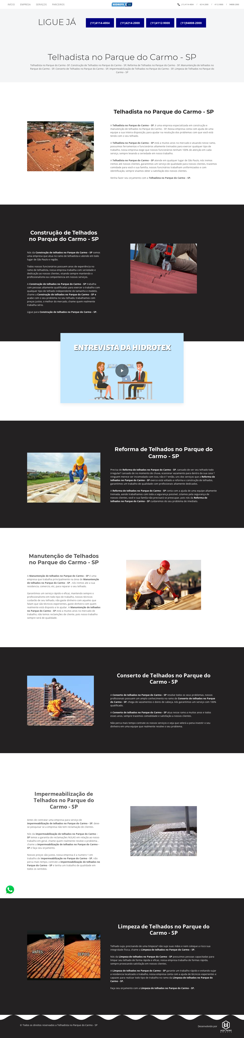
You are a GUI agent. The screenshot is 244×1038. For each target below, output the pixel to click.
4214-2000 (204, 4)
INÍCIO (11, 4)
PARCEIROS (58, 4)
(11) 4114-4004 (187, 4)
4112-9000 (219, 4)
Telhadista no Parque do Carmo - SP (77, 1025)
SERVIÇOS (41, 4)
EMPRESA (25, 4)
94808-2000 (234, 4)
